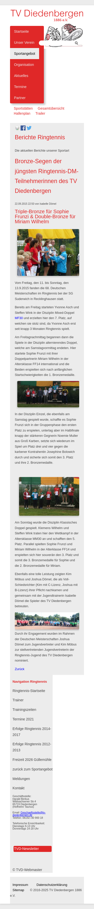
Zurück (20, 669)
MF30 (19, 318)
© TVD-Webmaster (27, 870)
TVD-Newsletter (26, 849)
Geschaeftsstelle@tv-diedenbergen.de (29, 814)
